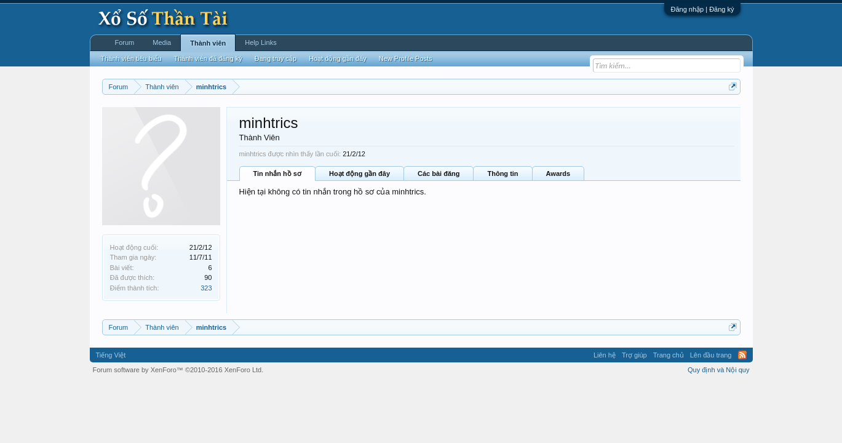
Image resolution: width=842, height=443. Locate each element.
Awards (558, 173)
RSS (742, 355)
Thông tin (502, 173)
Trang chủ (668, 355)
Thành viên (208, 43)
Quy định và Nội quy (719, 369)
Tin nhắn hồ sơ (277, 173)
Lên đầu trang (711, 355)
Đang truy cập (275, 58)
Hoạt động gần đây (359, 173)
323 (206, 288)
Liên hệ (605, 355)
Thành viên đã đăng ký (207, 58)
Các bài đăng (438, 173)
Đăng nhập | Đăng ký (702, 9)
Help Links (260, 42)
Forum (125, 42)
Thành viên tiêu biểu (131, 58)
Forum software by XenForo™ (178, 369)
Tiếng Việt (111, 355)
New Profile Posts (405, 58)
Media (162, 42)
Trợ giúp (634, 355)
